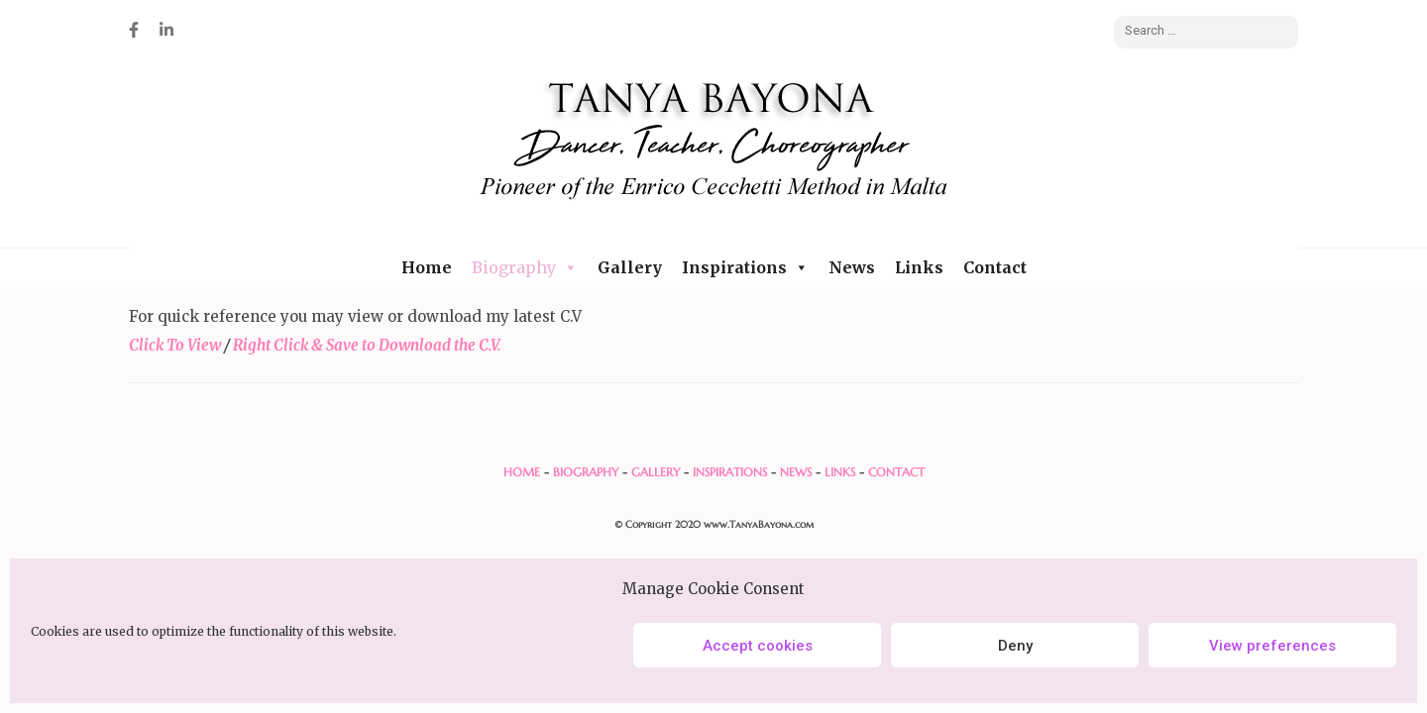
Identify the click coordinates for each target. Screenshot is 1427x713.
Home (426, 267)
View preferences (1272, 646)
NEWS (796, 471)
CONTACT (896, 471)
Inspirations (745, 267)
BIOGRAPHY (585, 471)
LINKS (839, 471)
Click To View (175, 345)
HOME (521, 471)
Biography (525, 267)
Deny (1015, 646)
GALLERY (655, 471)
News (851, 267)
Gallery (630, 267)
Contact (995, 267)
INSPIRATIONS (730, 471)
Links (919, 267)
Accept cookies (758, 646)
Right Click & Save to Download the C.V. (365, 345)
